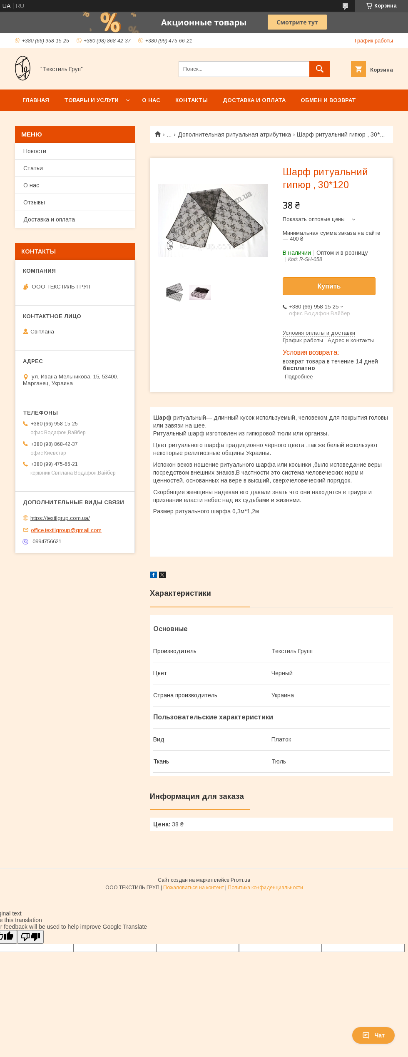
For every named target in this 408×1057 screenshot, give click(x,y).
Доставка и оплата (254, 100)
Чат (373, 1035)
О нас (151, 100)
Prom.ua (240, 880)
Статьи (33, 168)
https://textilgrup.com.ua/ (60, 518)
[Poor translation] (30, 937)
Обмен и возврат (328, 100)
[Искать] (319, 69)
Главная (35, 100)
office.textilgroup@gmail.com (66, 530)
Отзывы (34, 202)
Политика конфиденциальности (265, 887)
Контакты (191, 100)
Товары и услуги (91, 100)
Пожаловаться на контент (193, 887)
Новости (34, 151)
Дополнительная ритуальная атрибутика (234, 134)
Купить (329, 286)
